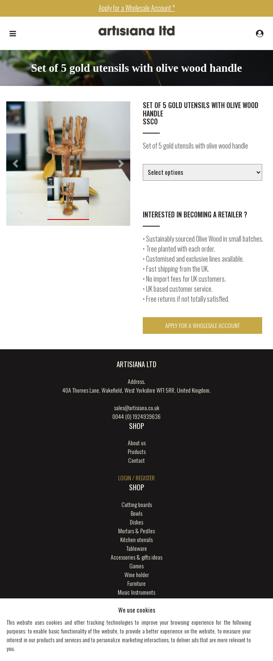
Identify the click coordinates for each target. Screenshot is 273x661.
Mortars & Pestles (136, 530)
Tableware (137, 548)
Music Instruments (136, 592)
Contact (136, 460)
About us (137, 442)
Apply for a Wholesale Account (202, 325)
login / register (136, 477)
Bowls (136, 513)
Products (137, 451)
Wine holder (136, 574)
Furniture (136, 583)
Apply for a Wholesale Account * (137, 8)
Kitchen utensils (136, 539)
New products (137, 600)
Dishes (136, 521)
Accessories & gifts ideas (136, 557)
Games (136, 565)
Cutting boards (137, 504)
